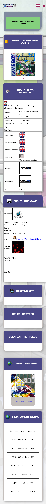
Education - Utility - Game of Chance (28, 239)
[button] (23, 78)
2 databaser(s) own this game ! (28, 112)
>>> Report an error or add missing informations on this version (19, 107)
